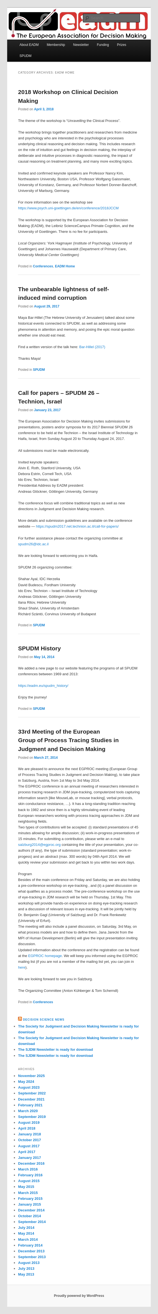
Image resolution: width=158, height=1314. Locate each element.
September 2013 (32, 1257)
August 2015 (28, 1181)
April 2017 (26, 1152)
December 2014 (31, 1210)
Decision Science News (43, 1019)
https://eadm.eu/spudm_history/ (43, 686)
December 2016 (31, 1163)
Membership (56, 45)
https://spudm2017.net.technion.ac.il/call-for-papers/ (77, 526)
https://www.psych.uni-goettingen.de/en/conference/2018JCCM (68, 208)
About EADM (29, 45)
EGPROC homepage (45, 956)
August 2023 (28, 1087)
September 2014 (32, 1222)
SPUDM (25, 56)
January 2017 (29, 1158)
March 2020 (28, 1111)
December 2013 (31, 1251)
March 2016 (28, 1169)
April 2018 (26, 1128)
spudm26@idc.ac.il (33, 544)
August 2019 (28, 1122)
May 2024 (26, 1082)
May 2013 (26, 1274)
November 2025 (31, 1076)
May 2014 (26, 1233)
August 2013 (28, 1263)
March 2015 (28, 1193)
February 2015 (30, 1198)
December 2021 (31, 1099)
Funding (103, 45)
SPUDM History (39, 648)
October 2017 (29, 1140)
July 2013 (26, 1268)
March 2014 (28, 1239)
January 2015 (29, 1204)
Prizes (121, 45)
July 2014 (26, 1228)
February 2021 (30, 1105)
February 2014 (30, 1245)
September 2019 (32, 1117)
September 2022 (32, 1093)
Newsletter (81, 45)
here (21, 967)
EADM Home (65, 266)
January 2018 (29, 1134)
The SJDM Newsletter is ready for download (55, 1049)
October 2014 (29, 1216)
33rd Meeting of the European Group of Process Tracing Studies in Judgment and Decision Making (68, 740)
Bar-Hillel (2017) (92, 347)
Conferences (43, 266)
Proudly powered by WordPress (79, 1296)
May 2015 (26, 1187)
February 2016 (30, 1175)
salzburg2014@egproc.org (39, 845)
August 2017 (28, 1146)
